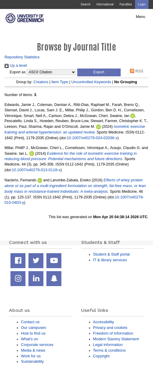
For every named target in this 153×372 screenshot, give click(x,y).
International (104, 4)
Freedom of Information (113, 333)
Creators (41, 82)
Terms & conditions (109, 350)
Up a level (15, 65)
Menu (140, 17)
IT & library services (110, 260)
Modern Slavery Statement (116, 339)
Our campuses (33, 327)
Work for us (31, 356)
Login (142, 4)
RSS (135, 71)
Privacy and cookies (110, 327)
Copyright (101, 356)
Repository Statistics (22, 57)
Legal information (108, 344)
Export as (17, 72)
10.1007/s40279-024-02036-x (92, 138)
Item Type (59, 82)
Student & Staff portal (111, 254)
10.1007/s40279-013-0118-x (36, 170)
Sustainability (32, 361)
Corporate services (37, 344)
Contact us (30, 322)
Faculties (125, 4)
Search (85, 4)
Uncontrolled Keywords (91, 82)
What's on (29, 339)
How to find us (33, 333)
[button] (99, 72)
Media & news (33, 350)
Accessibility (103, 322)
